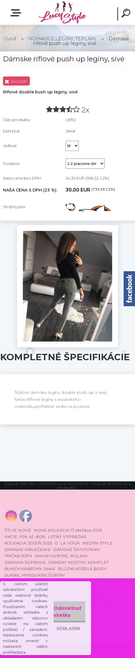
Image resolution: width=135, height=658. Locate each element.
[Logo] (62, 12)
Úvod (10, 38)
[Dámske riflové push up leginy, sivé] (67, 227)
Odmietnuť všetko (67, 611)
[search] (127, 14)
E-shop (17, 12)
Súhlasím (68, 628)
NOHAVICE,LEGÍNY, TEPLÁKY (62, 38)
